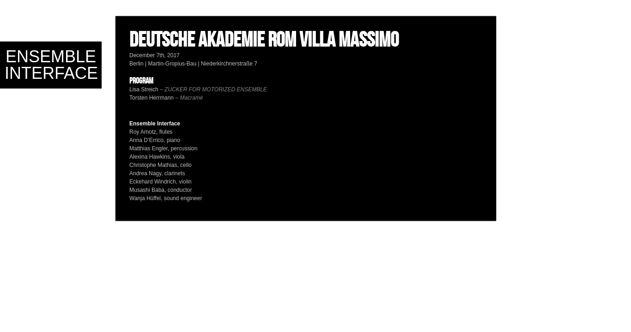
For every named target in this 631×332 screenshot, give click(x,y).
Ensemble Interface (51, 65)
